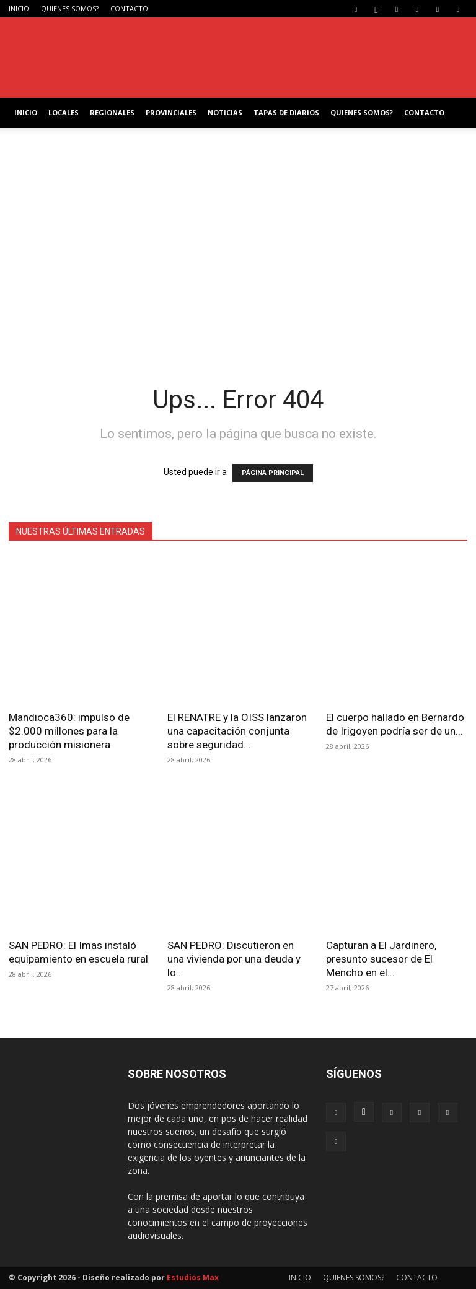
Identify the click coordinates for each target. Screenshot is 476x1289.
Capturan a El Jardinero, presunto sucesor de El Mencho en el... (381, 959)
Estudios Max (193, 1277)
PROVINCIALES (171, 112)
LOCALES (63, 112)
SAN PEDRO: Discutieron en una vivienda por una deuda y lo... (234, 959)
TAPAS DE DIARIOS (286, 112)
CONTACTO (129, 8)
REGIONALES (112, 112)
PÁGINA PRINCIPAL (273, 473)
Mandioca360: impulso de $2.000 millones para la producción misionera (69, 731)
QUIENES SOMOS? (70, 8)
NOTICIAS (225, 112)
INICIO (19, 8)
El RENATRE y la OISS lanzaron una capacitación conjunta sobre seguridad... (237, 731)
